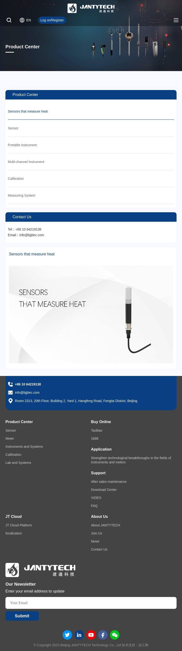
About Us (99, 517)
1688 (94, 438)
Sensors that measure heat (28, 111)
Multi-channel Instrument (26, 162)
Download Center (104, 490)
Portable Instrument (22, 145)
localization (13, 533)
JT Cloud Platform (18, 525)
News (95, 541)
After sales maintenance (109, 482)
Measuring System (21, 195)
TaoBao (96, 430)
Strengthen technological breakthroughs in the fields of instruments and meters (131, 460)
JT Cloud (13, 517)
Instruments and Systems (24, 446)
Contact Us (99, 549)
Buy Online (101, 422)
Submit (22, 616)
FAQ (94, 506)
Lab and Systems (18, 463)
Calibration (16, 179)
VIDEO (96, 498)
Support (98, 473)
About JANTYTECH (105, 525)
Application (101, 449)
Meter (9, 438)
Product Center (19, 422)
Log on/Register (52, 20)
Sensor (13, 128)
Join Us (96, 533)
